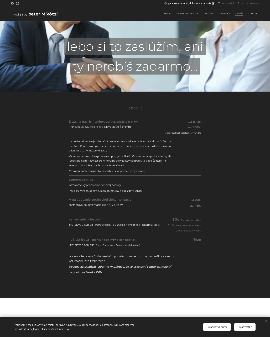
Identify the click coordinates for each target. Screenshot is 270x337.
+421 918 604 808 (250, 3)
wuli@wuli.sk (228, 3)
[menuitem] (230, 14)
